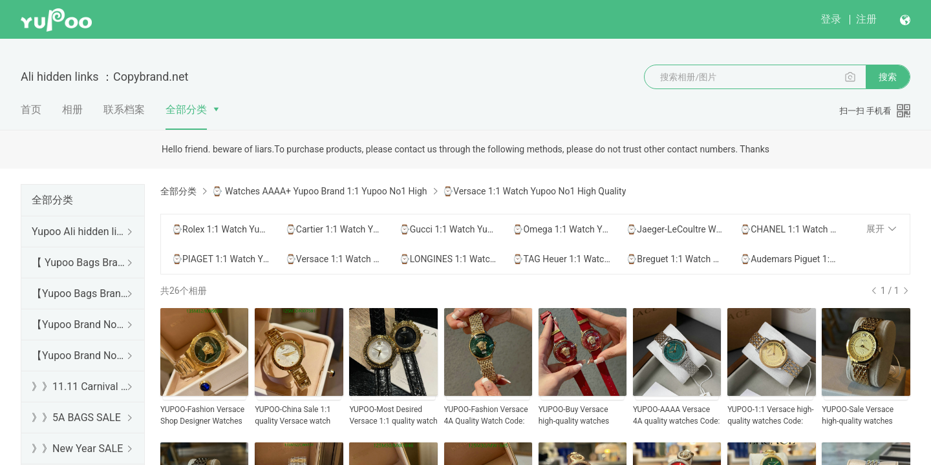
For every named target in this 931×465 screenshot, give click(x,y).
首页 (31, 109)
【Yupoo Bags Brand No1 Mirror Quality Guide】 (80, 293)
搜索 (888, 77)
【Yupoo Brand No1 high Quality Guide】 (80, 324)
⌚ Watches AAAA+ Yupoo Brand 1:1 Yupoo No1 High (319, 191)
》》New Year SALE (77, 448)
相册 (72, 109)
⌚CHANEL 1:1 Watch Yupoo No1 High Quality (789, 229)
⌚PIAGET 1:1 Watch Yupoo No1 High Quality (220, 259)
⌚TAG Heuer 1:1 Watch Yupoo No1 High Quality (561, 259)
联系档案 (124, 109)
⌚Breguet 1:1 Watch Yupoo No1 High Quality (675, 259)
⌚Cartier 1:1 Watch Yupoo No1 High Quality (334, 229)
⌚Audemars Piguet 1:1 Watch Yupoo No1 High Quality (789, 259)
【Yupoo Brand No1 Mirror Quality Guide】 (80, 355)
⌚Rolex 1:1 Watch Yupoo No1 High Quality (220, 229)
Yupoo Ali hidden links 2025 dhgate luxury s (80, 231)
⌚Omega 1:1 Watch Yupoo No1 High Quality (561, 229)
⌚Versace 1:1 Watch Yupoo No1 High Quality (334, 259)
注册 (866, 19)
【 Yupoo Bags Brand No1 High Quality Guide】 (80, 262)
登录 (830, 19)
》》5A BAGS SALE (76, 417)
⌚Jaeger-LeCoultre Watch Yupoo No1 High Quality (675, 229)
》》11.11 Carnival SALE (80, 386)
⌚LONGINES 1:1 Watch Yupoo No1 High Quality (448, 259)
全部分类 (186, 109)
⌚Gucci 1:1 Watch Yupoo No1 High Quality (448, 229)
